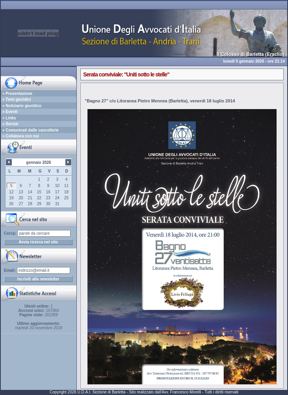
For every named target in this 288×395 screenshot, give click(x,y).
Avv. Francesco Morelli (181, 392)
